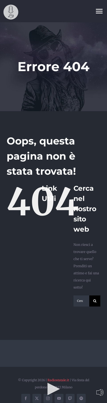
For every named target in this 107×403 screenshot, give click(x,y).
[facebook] (25, 398)
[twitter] (36, 398)
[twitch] (70, 398)
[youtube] (59, 398)
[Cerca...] (81, 301)
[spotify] (81, 398)
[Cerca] (94, 301)
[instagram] (48, 398)
